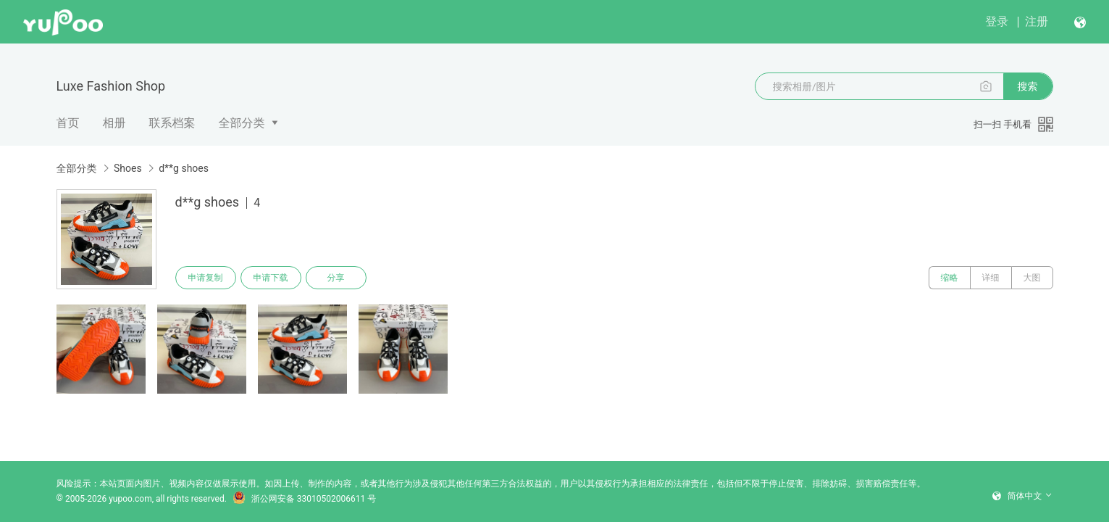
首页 (68, 123)
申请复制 (205, 278)
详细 (991, 278)
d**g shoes (184, 168)
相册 (114, 123)
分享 (336, 278)
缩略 (949, 278)
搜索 (1028, 86)
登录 (996, 21)
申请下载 (271, 278)
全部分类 (242, 123)
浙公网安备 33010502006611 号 (304, 499)
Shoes (128, 168)
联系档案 (172, 123)
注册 (1036, 21)
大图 (1032, 278)
